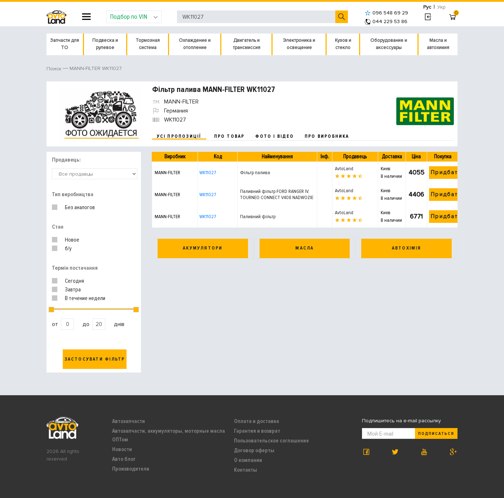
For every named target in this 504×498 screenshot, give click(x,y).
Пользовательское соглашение (271, 440)
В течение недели (85, 298)
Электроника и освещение (299, 44)
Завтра (73, 289)
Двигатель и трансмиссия (246, 44)
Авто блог (124, 459)
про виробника (327, 136)
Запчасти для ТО (64, 44)
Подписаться (436, 433)
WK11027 (207, 172)
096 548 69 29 (386, 13)
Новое (72, 239)
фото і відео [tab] (274, 136)
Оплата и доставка (256, 421)
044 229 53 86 (386, 21)
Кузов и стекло (343, 44)
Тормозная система (148, 44)
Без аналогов (80, 207)
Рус (427, 7)
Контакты (245, 470)
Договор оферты (254, 450)
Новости (122, 449)
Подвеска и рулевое (105, 44)
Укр (441, 7)
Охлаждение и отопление (195, 44)
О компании (248, 460)
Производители (130, 469)
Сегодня (74, 281)
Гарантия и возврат (257, 431)
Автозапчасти (128, 421)
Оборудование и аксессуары (388, 44)
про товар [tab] (229, 136)
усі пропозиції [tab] (179, 136)
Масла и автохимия (438, 44)
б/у (68, 248)
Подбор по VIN (134, 17)
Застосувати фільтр (95, 359)
